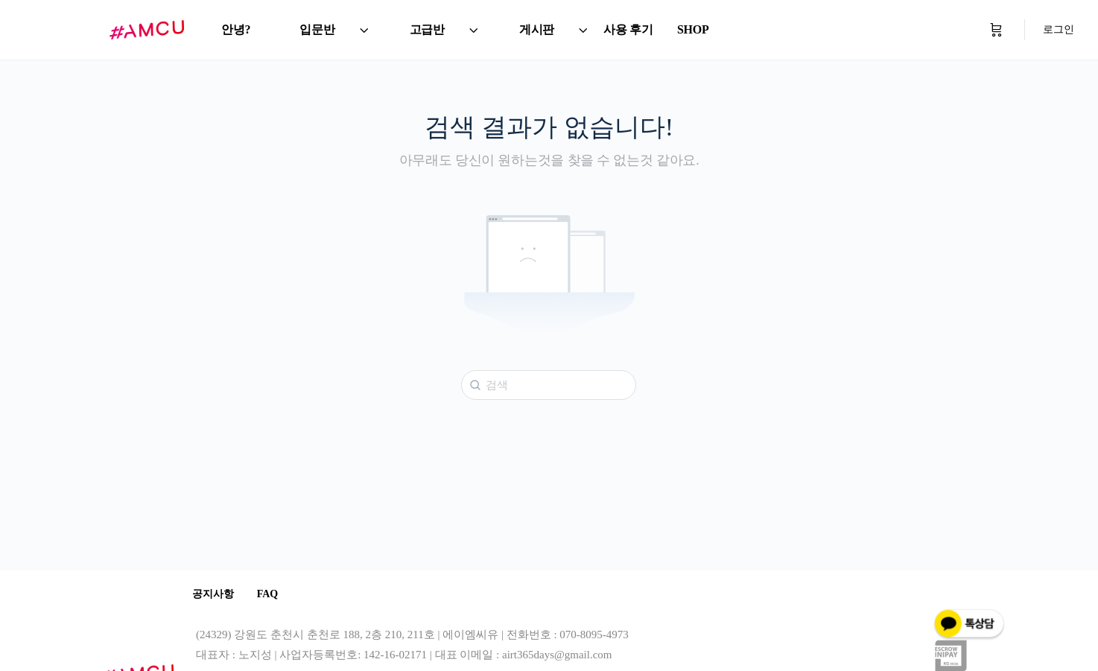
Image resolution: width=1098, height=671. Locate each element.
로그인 (1058, 29)
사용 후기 (628, 29)
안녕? (235, 29)
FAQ (278, 594)
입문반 (316, 29)
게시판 (536, 29)
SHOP (693, 29)
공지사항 (217, 594)
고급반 (427, 29)
